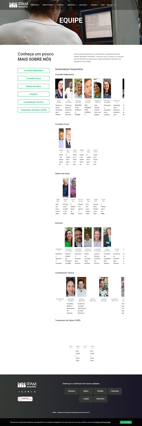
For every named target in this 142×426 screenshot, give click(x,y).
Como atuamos (47, 5)
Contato (94, 5)
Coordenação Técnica (33, 102)
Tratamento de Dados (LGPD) (34, 110)
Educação (82, 5)
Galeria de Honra (33, 86)
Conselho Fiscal (33, 78)
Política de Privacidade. (103, 422)
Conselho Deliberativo (33, 70)
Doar (103, 5)
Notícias (60, 5)
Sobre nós (34, 5)
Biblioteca (71, 5)
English (109, 5)
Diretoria (33, 94)
